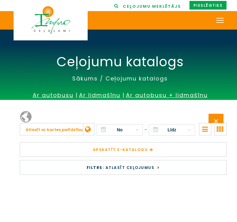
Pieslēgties (208, 5)
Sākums (85, 78)
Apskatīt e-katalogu (123, 149)
